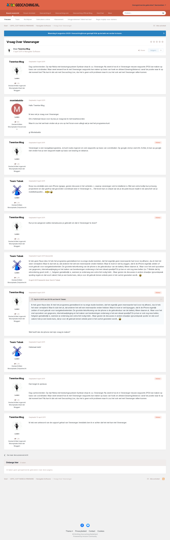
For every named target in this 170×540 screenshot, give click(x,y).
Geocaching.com (62, 13)
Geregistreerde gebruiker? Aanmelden (149, 5)
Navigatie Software (32, 51)
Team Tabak (16, 181)
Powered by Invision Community (85, 536)
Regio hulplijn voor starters (106, 19)
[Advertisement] (78, 502)
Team (17, 19)
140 (17, 122)
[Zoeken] (134, 13)
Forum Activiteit (29, 13)
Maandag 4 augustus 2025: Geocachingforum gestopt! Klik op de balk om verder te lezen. (85, 33)
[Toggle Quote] (32, 299)
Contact (92, 531)
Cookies (100, 531)
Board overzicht (12, 14)
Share (141, 50)
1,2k (17, 83)
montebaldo (16, 100)
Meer (110, 13)
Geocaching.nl (45, 13)
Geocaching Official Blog (82, 13)
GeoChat (100, 13)
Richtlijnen (28, 19)
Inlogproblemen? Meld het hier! (80, 19)
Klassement (58, 19)
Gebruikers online (43, 19)
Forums (7, 19)
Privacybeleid (80, 531)
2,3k (17, 203)
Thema (69, 531)
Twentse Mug (16, 61)
